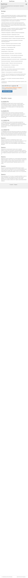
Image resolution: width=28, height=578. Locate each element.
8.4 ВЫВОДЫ (5, 101)
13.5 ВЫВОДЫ (5, 129)
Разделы (15, 184)
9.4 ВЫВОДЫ (5, 111)
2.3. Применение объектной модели (7, 576)
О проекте (11, 184)
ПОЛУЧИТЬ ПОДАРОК (7, 91)
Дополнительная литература (21, 576)
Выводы (3, 138)
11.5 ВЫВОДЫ (5, 120)
